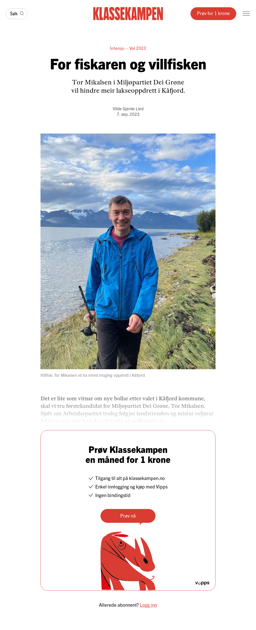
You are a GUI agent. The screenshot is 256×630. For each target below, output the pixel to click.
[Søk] (17, 13)
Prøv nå (128, 516)
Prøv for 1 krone (213, 13)
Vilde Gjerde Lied (128, 108)
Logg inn (148, 605)
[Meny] (246, 13)
